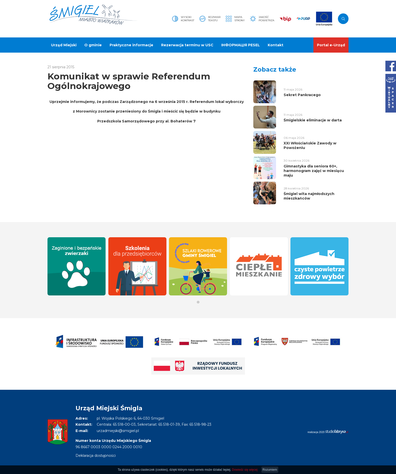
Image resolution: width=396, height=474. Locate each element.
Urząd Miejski (64, 45)
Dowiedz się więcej (244, 469)
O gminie (93, 45)
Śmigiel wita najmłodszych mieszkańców (309, 196)
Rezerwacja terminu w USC (187, 45)
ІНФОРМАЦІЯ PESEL (240, 45)
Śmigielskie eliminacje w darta (313, 120)
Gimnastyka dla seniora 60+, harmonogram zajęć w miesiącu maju (314, 171)
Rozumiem (270, 469)
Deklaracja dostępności (96, 455)
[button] (198, 302)
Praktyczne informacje (131, 45)
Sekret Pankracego (302, 95)
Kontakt (275, 45)
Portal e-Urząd (331, 45)
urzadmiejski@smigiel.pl (118, 430)
